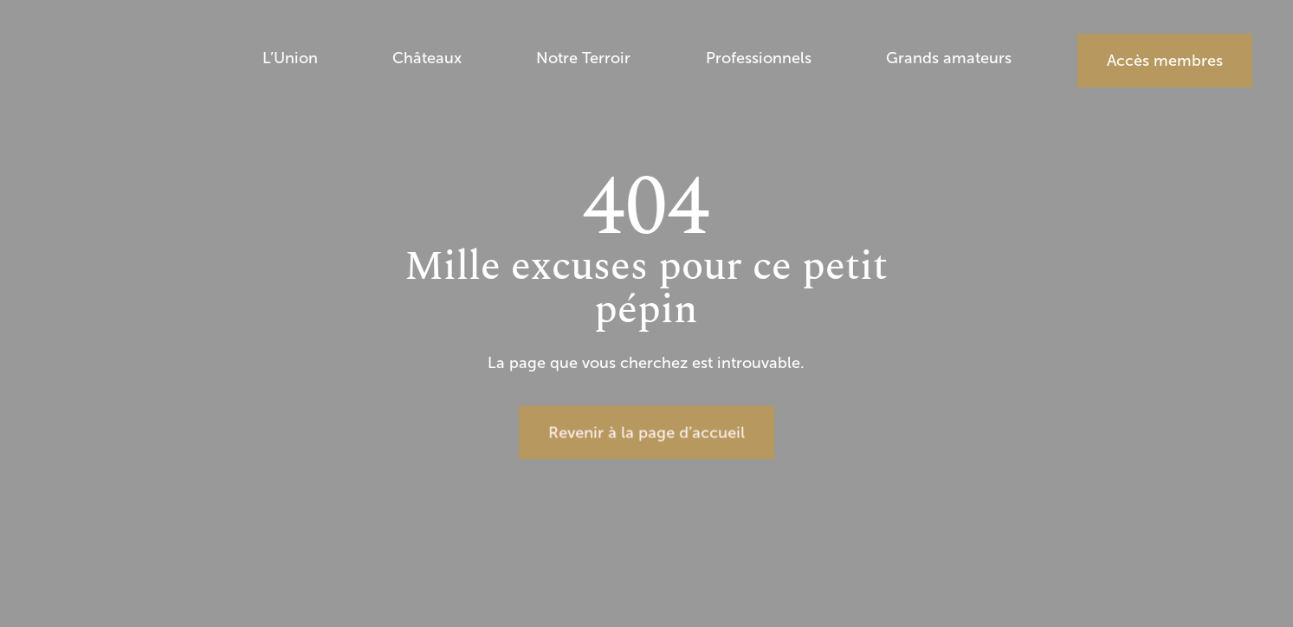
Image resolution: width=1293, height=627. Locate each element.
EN (1234, 193)
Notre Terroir (583, 60)
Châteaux (427, 60)
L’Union (290, 60)
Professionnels (758, 60)
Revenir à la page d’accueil (646, 432)
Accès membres (1165, 60)
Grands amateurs (949, 60)
